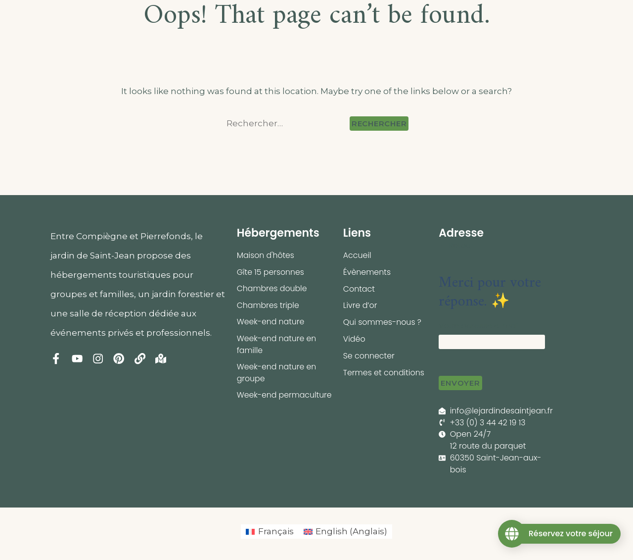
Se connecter (369, 356)
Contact (359, 289)
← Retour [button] (456, 245)
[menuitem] (270, 532)
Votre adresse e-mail (479, 325)
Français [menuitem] (276, 532)
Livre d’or (360, 305)
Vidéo (354, 339)
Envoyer (460, 383)
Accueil (357, 255)
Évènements (367, 272)
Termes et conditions (384, 373)
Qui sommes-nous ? (382, 322)
